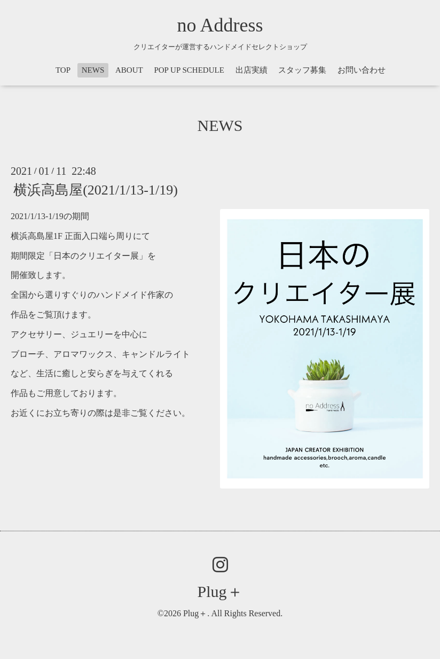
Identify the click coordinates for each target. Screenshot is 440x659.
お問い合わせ (361, 70)
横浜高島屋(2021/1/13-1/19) (95, 190)
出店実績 (251, 70)
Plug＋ (219, 591)
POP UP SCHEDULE (189, 70)
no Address (220, 25)
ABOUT (129, 70)
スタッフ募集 (302, 70)
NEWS (93, 70)
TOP (63, 70)
